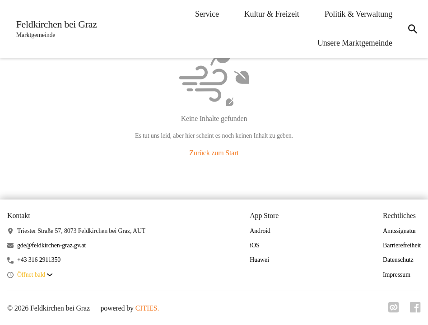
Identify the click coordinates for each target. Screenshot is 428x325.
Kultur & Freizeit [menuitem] (271, 14)
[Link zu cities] (393, 310)
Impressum (396, 274)
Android (260, 231)
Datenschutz (398, 259)
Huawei (259, 259)
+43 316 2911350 (38, 259)
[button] (34, 275)
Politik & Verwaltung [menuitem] (358, 14)
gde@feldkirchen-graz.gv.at (51, 245)
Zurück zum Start (213, 153)
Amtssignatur (399, 231)
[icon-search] (412, 28)
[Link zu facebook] (415, 310)
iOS (254, 245)
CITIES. (147, 308)
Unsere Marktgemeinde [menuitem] (354, 42)
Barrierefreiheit (402, 245)
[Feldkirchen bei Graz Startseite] (54, 29)
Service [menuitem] (207, 14)
